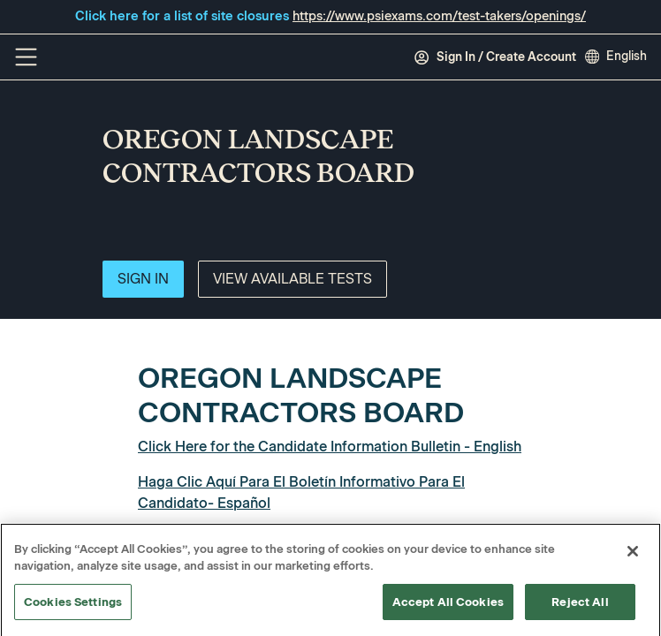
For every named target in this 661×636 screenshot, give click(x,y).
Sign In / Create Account (494, 57)
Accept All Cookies (448, 607)
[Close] (632, 556)
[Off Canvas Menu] (26, 57)
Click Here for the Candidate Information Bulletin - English (329, 446)
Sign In (143, 278)
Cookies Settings (73, 607)
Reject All (579, 607)
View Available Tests (292, 278)
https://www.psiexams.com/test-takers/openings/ (439, 16)
